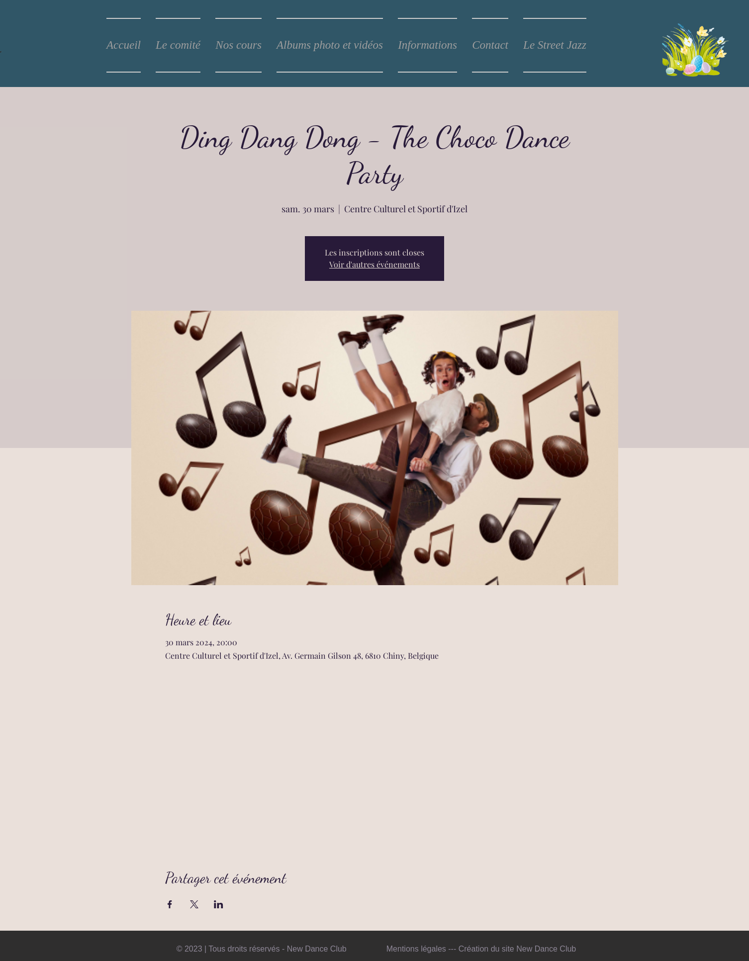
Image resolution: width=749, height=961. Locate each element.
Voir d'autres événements (374, 264)
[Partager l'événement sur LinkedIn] (218, 904)
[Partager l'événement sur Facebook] (170, 904)
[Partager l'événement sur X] (194, 904)
